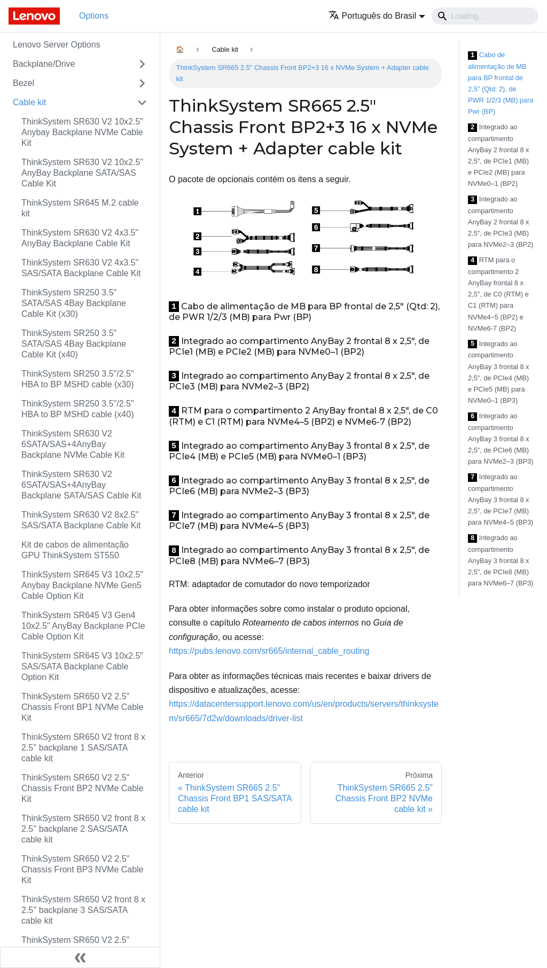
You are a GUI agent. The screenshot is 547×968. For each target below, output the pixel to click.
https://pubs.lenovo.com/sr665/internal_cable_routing (269, 650)
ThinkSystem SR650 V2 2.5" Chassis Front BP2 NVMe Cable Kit (82, 788)
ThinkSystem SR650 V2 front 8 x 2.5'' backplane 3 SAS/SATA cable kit (83, 910)
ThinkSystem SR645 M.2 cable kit (80, 208)
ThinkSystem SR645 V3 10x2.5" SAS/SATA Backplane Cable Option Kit (82, 666)
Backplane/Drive (44, 63)
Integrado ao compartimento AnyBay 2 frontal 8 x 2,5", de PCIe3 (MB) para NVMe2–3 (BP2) (500, 221)
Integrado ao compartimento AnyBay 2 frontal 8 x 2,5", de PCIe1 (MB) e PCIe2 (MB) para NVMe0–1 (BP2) (498, 155)
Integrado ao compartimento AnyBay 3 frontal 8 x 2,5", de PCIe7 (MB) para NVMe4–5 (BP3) (500, 499)
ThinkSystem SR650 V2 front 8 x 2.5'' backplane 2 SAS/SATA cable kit (83, 829)
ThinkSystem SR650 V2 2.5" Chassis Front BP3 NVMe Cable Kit (82, 869)
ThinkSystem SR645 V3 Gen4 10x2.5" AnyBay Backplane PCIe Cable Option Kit (83, 626)
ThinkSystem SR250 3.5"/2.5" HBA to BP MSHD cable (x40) (77, 409)
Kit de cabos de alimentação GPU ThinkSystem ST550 (75, 550)
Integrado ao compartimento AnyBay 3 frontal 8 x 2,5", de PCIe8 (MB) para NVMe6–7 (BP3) (500, 560)
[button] (377, 15)
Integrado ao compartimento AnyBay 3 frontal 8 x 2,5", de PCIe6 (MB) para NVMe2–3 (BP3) (500, 438)
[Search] (485, 16)
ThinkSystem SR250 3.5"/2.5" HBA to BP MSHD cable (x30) (77, 379)
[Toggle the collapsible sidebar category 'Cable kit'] (142, 102)
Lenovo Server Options (56, 44)
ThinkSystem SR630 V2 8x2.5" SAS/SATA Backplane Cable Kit (81, 520)
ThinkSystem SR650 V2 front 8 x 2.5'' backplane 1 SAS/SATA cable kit (83, 747)
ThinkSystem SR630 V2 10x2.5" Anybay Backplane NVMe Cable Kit (82, 132)
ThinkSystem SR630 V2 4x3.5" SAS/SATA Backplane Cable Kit (81, 268)
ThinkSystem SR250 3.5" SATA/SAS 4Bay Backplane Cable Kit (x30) (73, 303)
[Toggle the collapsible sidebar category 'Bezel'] (142, 83)
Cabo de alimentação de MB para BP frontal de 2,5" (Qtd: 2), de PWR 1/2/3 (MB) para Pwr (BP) (500, 83)
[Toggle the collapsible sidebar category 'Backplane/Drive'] (142, 64)
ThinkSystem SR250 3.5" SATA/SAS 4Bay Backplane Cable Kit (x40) (73, 344)
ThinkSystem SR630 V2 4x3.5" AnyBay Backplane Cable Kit (79, 238)
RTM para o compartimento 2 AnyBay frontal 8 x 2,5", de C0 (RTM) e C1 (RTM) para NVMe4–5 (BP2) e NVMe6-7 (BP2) (498, 294)
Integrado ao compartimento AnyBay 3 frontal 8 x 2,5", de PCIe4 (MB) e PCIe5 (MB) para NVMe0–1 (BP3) (498, 372)
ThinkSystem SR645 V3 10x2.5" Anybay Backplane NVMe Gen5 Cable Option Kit (82, 585)
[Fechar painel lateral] (80, 957)
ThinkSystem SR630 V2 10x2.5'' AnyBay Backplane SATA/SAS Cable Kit (82, 173)
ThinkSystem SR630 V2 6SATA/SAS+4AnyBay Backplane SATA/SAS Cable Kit (81, 485)
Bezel (23, 83)
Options (93, 15)
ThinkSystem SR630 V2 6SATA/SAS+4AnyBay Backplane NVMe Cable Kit (72, 444)
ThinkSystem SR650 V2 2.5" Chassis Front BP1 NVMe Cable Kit (82, 707)
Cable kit (29, 102)
